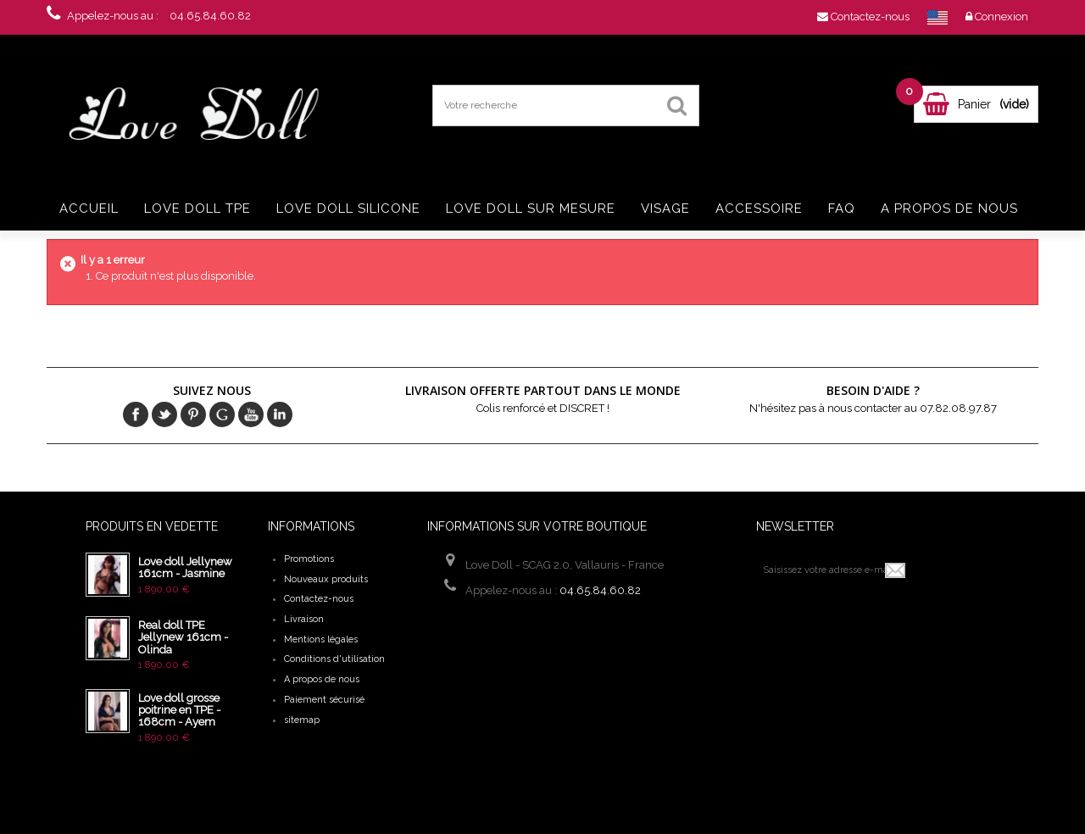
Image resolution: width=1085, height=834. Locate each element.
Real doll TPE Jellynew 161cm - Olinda (183, 637)
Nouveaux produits (326, 579)
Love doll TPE (197, 208)
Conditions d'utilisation (334, 658)
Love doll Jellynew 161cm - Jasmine (185, 567)
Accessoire (759, 208)
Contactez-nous (318, 598)
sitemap (302, 720)
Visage (665, 208)
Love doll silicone (348, 208)
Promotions (309, 558)
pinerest (193, 414)
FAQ (841, 208)
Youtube (251, 414)
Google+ (222, 414)
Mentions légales (321, 639)
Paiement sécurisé (324, 699)
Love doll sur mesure (530, 208)
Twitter (164, 414)
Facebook (135, 414)
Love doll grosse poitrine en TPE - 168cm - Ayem (179, 710)
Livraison (304, 619)
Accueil (89, 208)
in (279, 414)
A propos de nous (949, 208)
